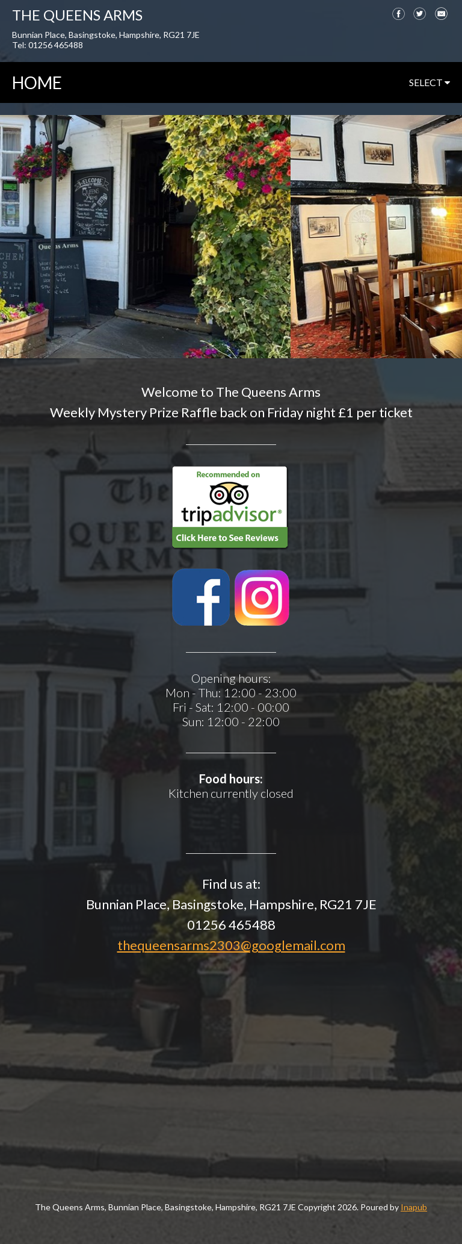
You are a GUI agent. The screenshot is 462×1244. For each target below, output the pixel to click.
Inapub (414, 1207)
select (429, 82)
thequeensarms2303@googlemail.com (231, 945)
